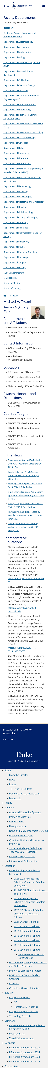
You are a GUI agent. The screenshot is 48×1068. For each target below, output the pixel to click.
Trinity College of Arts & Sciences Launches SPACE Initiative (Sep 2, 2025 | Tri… (24, 475)
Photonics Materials (20, 816)
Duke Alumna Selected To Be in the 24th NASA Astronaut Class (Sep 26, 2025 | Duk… (25, 464)
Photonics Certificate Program (25, 970)
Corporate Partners (19, 997)
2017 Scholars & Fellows (27, 940)
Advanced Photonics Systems (25, 812)
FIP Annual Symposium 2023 (24, 1056)
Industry (9, 992)
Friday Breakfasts (23, 788)
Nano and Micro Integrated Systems (28, 830)
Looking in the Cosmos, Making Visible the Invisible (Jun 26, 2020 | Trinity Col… (24, 527)
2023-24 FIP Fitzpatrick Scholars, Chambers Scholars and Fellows (29, 902)
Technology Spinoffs (20, 1016)
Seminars (10, 1020)
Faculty (8, 802)
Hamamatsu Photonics (26, 1006)
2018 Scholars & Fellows (27, 935)
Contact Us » (9, 739)
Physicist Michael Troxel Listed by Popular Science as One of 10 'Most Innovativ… (25, 515)
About (8, 770)
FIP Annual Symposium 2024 (24, 1052)
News (12, 779)
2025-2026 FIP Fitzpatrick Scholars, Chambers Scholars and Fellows (29, 882)
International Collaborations (24, 861)
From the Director (18, 774)
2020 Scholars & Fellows (27, 926)
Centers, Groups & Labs (22, 856)
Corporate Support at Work (23, 1011)
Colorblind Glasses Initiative (24, 988)
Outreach (14, 983)
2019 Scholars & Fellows (27, 931)
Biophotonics (16, 821)
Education (10, 865)
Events (12, 784)
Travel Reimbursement (21, 1038)
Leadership (15, 798)
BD (15, 1002)
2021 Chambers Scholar (26, 921)
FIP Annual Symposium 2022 (24, 1061)
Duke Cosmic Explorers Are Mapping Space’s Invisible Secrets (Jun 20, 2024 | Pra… (26, 495)
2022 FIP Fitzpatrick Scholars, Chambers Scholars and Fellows (29, 914)
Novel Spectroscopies (21, 835)
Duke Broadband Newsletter (24, 793)
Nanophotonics (17, 826)
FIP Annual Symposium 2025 (24, 1047)
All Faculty (13, 295)
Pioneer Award (12, 1066)
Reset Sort (8, 27)
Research (9, 807)
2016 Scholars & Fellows (27, 945)
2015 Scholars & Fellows (27, 949)
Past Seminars (17, 1033)
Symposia (10, 1042)
